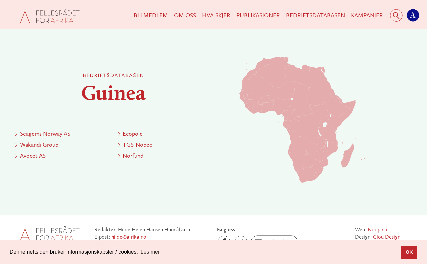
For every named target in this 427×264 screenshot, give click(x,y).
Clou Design (386, 237)
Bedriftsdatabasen (315, 15)
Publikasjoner (258, 15)
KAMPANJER (367, 15)
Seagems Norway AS (45, 133)
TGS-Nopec (137, 144)
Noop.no (377, 229)
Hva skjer (216, 15)
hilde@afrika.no (128, 237)
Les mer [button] (150, 252)
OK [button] (409, 252)
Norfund (133, 155)
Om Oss (185, 15)
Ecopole (133, 133)
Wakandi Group (39, 144)
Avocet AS (33, 155)
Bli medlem (151, 15)
